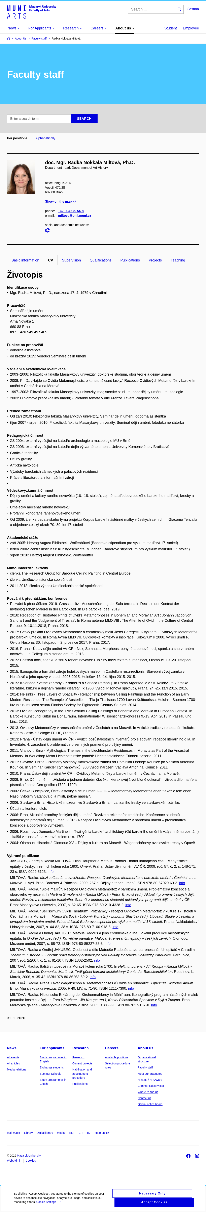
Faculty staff (145, 1067)
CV (50, 260)
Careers (111, 1048)
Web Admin (14, 1160)
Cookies (31, 1160)
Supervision (71, 260)
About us (145, 1048)
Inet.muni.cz (101, 1132)
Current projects (82, 1063)
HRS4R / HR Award (150, 1079)
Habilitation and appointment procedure (82, 1073)
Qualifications (100, 260)
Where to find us (148, 1092)
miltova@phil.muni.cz (74, 215)
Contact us (144, 1098)
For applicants (52, 1048)
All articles (13, 1063)
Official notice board (150, 1104)
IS (88, 1132)
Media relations (16, 1069)
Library (28, 1132)
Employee (191, 28)
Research (80, 1048)
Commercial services (151, 1085)
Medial (61, 1132)
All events (13, 1057)
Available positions (116, 1057)
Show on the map (60, 201)
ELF (72, 1132)
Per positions (17, 138)
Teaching (178, 260)
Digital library (45, 1132)
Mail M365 (13, 1132)
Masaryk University (29, 1155)
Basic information (25, 260)
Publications (130, 260)
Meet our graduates (150, 1073)
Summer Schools (50, 1073)
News (11, 1048)
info (51, 872)
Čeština (193, 9)
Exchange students (52, 1067)
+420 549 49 (71, 211)
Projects (155, 260)
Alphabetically (45, 138)
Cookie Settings (49, 1205)
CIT (80, 1132)
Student (170, 28)
